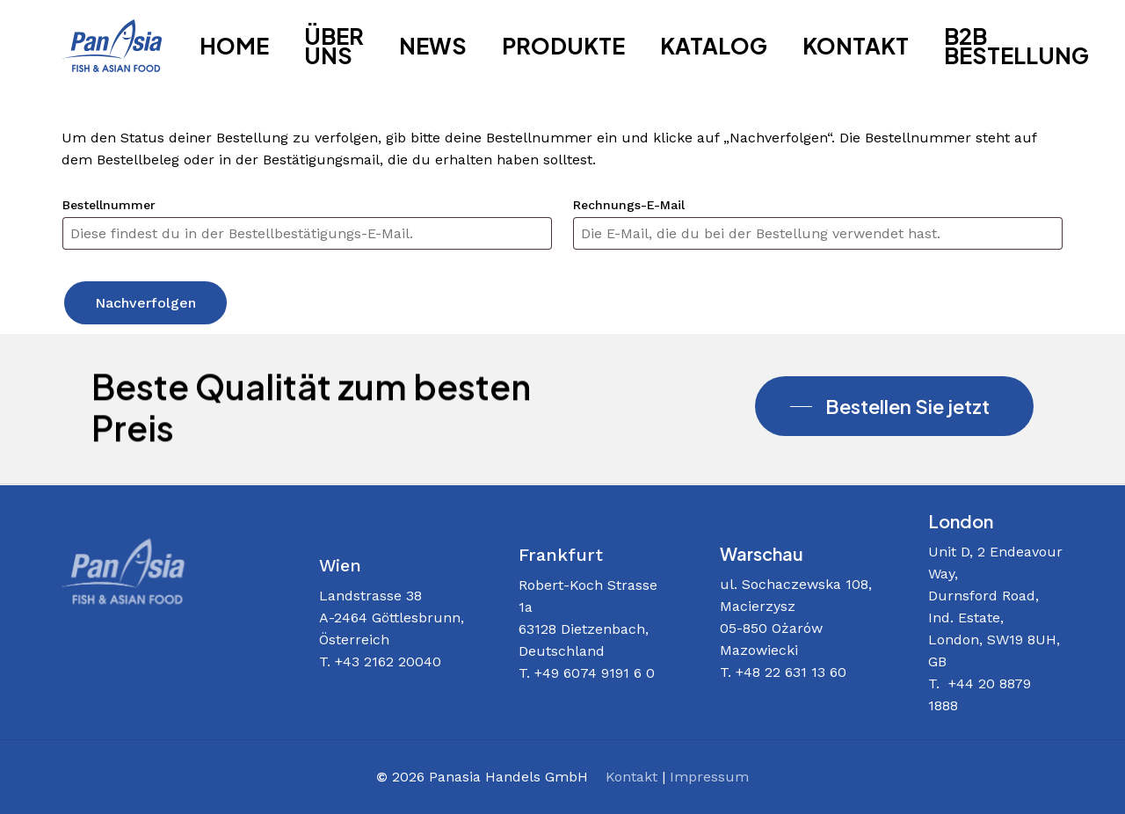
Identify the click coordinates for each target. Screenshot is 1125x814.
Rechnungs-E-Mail (629, 205)
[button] (894, 406)
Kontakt (631, 776)
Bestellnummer (109, 205)
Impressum (709, 776)
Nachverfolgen (145, 302)
